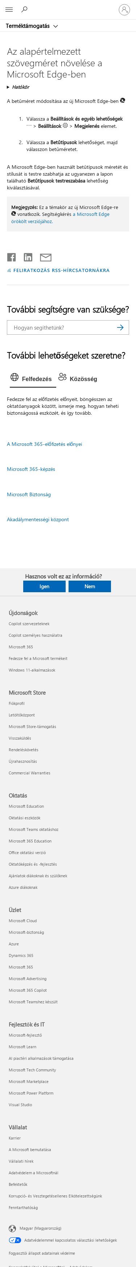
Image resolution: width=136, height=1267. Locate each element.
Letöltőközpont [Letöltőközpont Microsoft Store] (22, 715)
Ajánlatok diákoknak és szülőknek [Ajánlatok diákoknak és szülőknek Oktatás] (38, 875)
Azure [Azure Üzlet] (14, 943)
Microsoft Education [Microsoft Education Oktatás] (26, 806)
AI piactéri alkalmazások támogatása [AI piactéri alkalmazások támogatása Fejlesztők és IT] (41, 1058)
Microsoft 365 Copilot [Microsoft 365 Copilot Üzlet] (28, 990)
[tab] (33, 379)
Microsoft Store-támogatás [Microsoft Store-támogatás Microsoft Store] (32, 726)
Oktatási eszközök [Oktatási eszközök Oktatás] (24, 817)
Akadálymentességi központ (38, 519)
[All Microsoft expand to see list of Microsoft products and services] (9, 9)
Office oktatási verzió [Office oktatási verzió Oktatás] (27, 852)
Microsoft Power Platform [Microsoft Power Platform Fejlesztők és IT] (31, 1093)
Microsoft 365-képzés (31, 468)
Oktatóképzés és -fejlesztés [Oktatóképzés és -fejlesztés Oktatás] (33, 864)
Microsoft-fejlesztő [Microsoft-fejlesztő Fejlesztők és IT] (25, 1035)
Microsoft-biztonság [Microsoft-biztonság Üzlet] (26, 932)
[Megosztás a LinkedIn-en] (25, 255)
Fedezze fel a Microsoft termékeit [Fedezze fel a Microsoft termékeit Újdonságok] (38, 658)
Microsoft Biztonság (29, 494)
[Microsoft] (68, 5)
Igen (44, 586)
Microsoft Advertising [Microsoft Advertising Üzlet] (27, 978)
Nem (90, 586)
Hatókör (20, 87)
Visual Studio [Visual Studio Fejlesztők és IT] (20, 1104)
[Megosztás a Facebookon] (12, 255)
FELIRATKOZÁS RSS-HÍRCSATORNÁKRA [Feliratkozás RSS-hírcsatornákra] (61, 270)
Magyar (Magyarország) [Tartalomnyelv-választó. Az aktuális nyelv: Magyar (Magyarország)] (40, 1228)
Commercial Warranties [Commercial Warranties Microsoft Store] (29, 772)
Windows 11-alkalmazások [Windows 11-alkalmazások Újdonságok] (32, 670)
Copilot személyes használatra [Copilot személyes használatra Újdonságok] (35, 635)
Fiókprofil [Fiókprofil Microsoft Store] (17, 703)
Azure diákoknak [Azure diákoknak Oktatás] (23, 887)
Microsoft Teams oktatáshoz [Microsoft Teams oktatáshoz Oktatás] (33, 829)
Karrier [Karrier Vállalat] (15, 1138)
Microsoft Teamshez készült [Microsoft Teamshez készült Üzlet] (33, 1001)
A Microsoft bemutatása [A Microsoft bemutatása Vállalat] (30, 1149)
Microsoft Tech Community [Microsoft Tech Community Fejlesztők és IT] (32, 1069)
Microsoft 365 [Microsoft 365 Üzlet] (21, 967)
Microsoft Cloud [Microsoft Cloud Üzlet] (23, 920)
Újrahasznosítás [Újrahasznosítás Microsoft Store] (23, 761)
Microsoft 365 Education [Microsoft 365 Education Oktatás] (30, 841)
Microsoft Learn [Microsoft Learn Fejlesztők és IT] (22, 1046)
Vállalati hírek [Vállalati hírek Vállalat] (21, 1161)
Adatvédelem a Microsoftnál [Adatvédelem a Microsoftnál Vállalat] (33, 1172)
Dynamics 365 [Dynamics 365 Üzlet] (21, 955)
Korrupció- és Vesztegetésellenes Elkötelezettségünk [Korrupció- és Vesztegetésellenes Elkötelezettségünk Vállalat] (55, 1196)
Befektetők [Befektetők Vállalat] (18, 1184)
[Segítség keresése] (25, 9)
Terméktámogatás (28, 25)
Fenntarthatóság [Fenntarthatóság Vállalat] (23, 1207)
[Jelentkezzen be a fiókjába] (124, 9)
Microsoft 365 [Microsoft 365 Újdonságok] (21, 646)
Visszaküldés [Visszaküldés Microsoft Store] (20, 738)
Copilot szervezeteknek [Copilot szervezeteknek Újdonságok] (29, 623)
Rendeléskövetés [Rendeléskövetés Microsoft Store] (23, 749)
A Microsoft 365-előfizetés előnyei (44, 443)
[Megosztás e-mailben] (42, 255)
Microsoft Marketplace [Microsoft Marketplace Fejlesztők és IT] (29, 1081)
